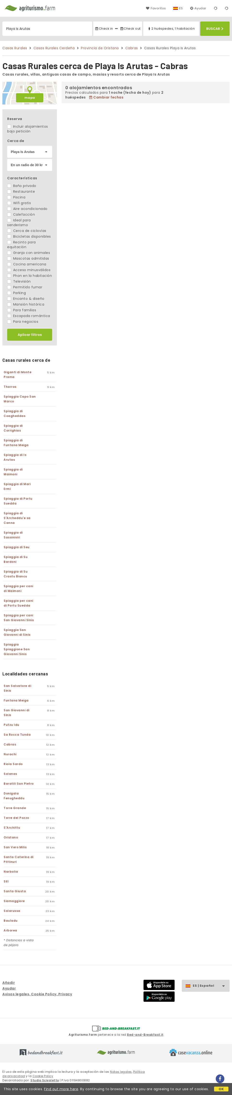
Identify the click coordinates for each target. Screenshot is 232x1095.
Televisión (19, 281)
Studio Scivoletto (44, 1080)
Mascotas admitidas (28, 258)
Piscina (16, 197)
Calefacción (21, 214)
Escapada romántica (28, 315)
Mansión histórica (25, 304)
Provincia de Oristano (100, 48)
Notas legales (121, 1072)
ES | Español (211, 986)
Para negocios (22, 321)
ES (181, 8)
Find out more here (61, 1089)
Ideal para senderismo (19, 222)
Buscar (214, 28)
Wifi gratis (19, 203)
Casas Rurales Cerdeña (54, 48)
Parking (16, 292)
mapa (29, 97)
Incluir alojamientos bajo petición (27, 129)
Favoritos (156, 8)
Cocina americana (26, 264)
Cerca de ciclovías (26, 230)
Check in (104, 28)
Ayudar (198, 8)
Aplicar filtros (30, 334)
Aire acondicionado (27, 208)
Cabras (131, 48)
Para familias (21, 310)
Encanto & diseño (25, 298)
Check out (130, 28)
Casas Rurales (14, 48)
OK (221, 1089)
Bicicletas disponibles (29, 236)
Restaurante (21, 191)
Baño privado (21, 185)
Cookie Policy (43, 1076)
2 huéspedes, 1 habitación (171, 28)
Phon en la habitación (29, 275)
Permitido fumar (24, 287)
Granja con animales (28, 252)
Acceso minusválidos (28, 270)
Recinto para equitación (21, 244)
